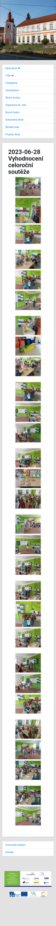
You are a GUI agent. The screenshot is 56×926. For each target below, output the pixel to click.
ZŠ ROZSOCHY (28, 30)
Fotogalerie (11, 83)
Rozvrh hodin (12, 112)
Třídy (9, 75)
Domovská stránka (15, 844)
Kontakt (9, 852)
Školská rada (12, 127)
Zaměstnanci (12, 90)
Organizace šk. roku (15, 105)
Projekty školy (12, 134)
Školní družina (12, 97)
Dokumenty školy (14, 119)
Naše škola (12, 68)
